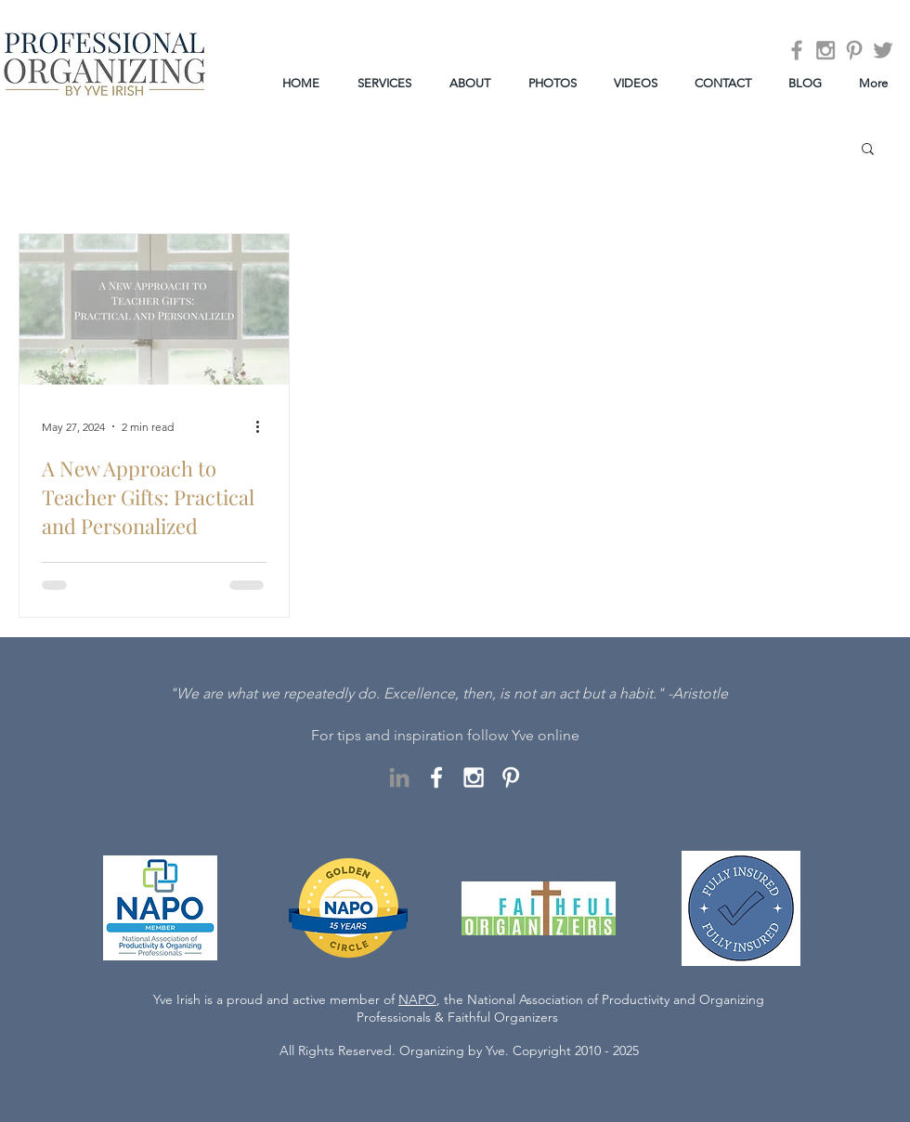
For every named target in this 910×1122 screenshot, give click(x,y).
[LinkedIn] (399, 777)
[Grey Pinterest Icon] (854, 50)
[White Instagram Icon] (474, 777)
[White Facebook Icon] (436, 777)
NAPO (417, 999)
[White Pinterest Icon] (511, 777)
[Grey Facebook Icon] (797, 50)
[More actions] (264, 426)
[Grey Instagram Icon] (825, 50)
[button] (868, 150)
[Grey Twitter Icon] (883, 50)
